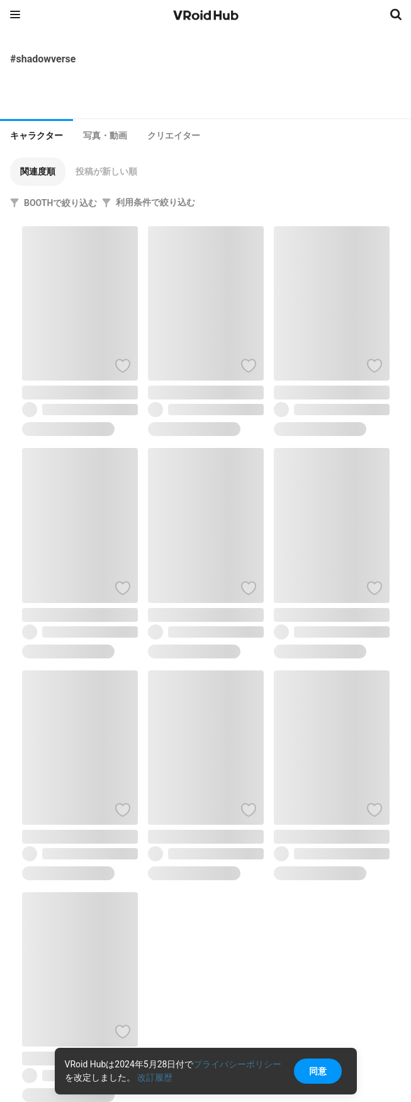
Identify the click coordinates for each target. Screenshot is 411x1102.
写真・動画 (105, 135)
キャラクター (36, 135)
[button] (37, 172)
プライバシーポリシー (237, 1064)
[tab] (36, 134)
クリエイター (173, 135)
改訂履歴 (154, 1077)
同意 (318, 1071)
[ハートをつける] (123, 365)
